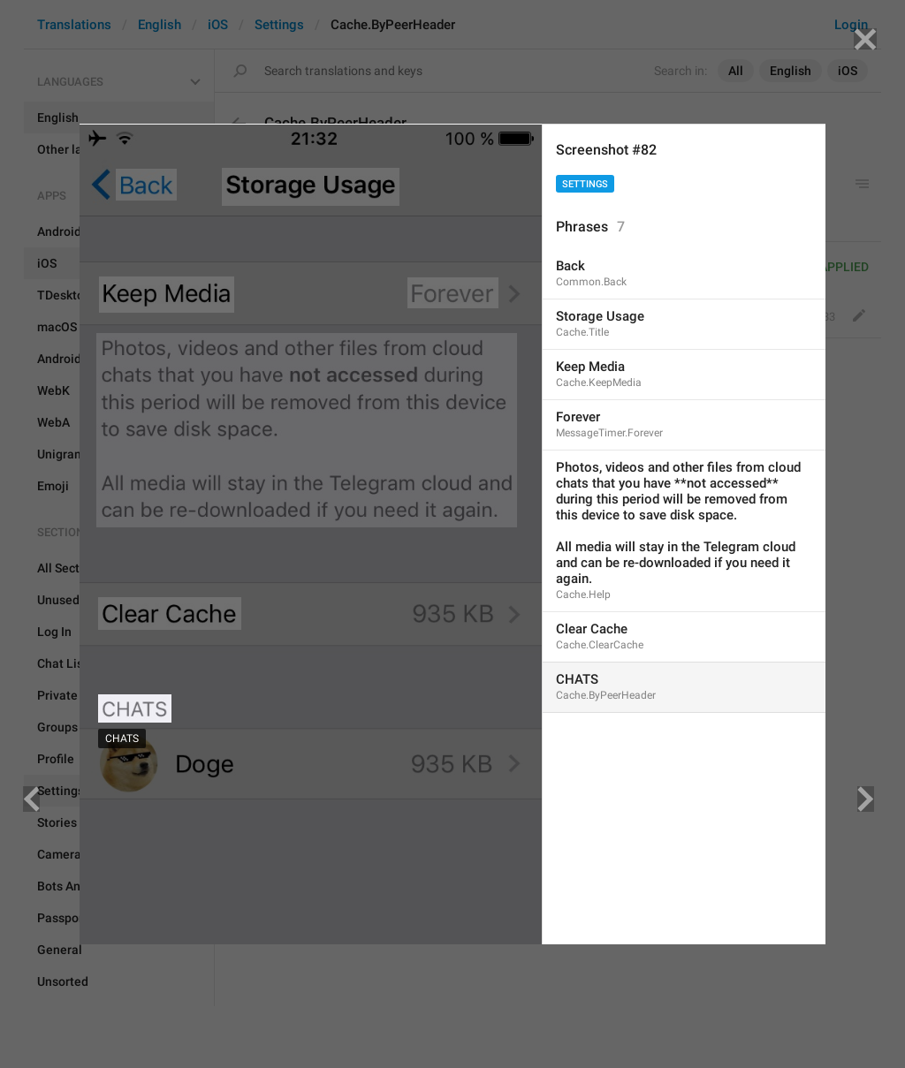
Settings (585, 184)
